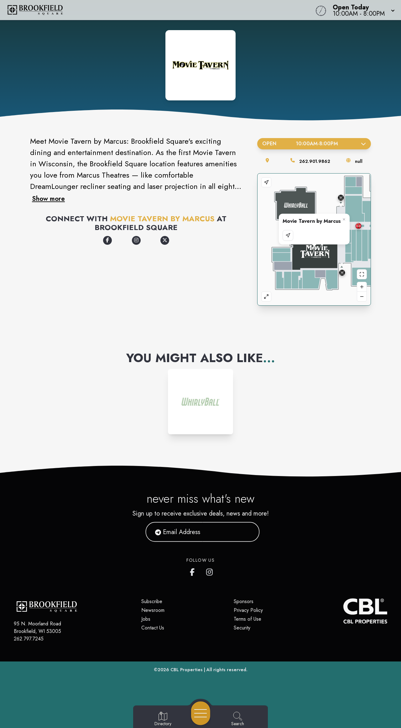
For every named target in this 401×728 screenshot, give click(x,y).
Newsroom (152, 610)
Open (314, 143)
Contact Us (152, 627)
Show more (48, 198)
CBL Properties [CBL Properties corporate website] (186, 669)
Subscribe (151, 601)
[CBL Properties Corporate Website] (343, 611)
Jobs (145, 619)
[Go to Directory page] (163, 719)
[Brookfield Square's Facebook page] (194, 571)
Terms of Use (247, 619)
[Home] (151, 10)
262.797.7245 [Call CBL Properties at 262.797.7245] (29, 638)
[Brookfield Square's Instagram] (210, 571)
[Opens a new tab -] (107, 240)
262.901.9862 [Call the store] (314, 161)
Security (242, 627)
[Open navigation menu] (200, 713)
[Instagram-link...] (200, 402)
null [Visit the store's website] (358, 161)
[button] (362, 10)
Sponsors (243, 601)
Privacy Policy (248, 610)
